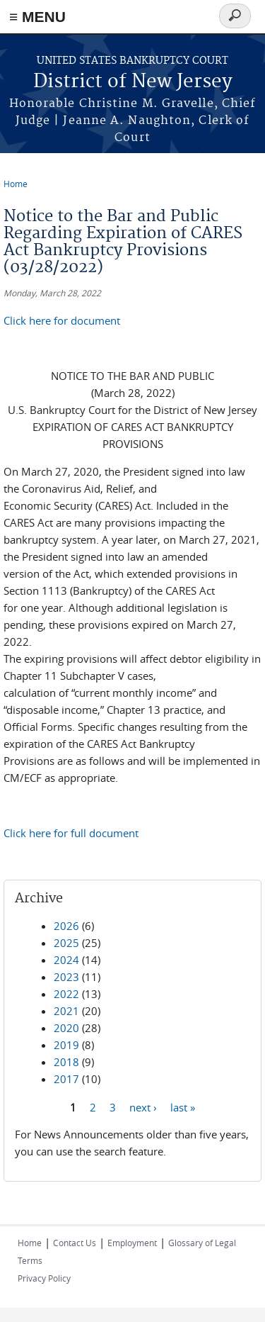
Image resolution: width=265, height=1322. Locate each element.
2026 (66, 926)
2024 (66, 960)
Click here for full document (71, 833)
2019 (66, 1045)
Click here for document (62, 320)
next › (143, 1106)
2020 (66, 1028)
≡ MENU (37, 17)
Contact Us (74, 1242)
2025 (66, 943)
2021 (66, 1011)
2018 (66, 1062)
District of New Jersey (132, 82)
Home (16, 183)
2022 (66, 994)
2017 (66, 1079)
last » (182, 1106)
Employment (132, 1242)
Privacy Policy (44, 1278)
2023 (66, 977)
